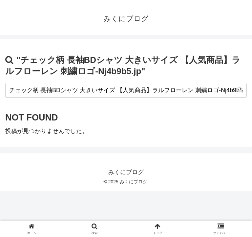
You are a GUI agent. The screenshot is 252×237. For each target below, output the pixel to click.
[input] (126, 90)
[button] (240, 90)
